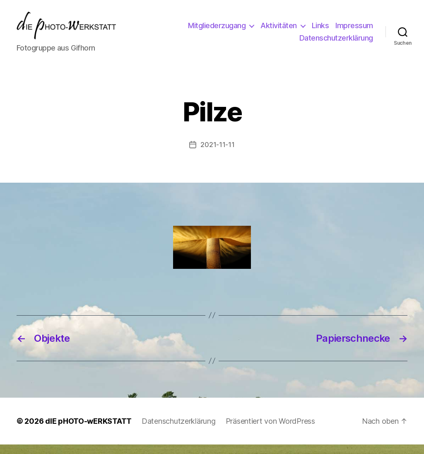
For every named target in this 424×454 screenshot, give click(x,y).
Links (364, 30)
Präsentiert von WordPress (270, 430)
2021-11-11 (217, 154)
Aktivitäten (323, 30)
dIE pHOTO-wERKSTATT (88, 430)
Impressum (274, 42)
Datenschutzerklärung (336, 42)
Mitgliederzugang (261, 30)
